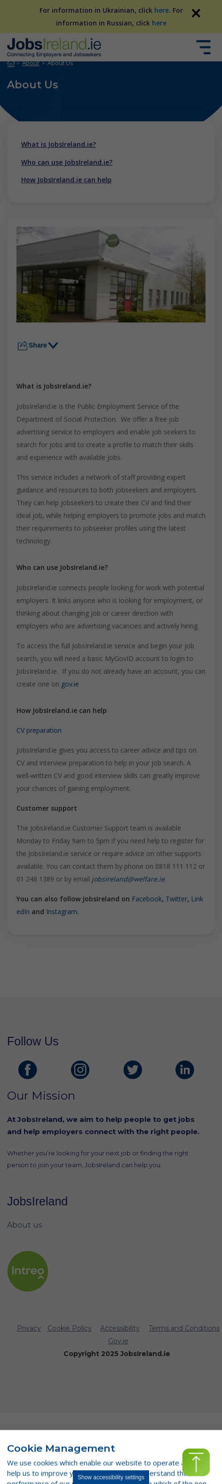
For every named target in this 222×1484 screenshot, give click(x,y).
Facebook (147, 898)
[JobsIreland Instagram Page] (80, 1069)
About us (24, 1225)
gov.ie (70, 683)
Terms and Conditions (184, 1328)
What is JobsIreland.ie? (58, 144)
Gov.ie (118, 1341)
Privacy (29, 1328)
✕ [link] (195, 13)
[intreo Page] (27, 1271)
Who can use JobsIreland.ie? (66, 162)
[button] (196, 1462)
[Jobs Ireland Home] (54, 47)
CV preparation (39, 730)
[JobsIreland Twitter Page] (132, 1069)
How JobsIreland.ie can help (66, 180)
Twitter (176, 898)
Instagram (61, 911)
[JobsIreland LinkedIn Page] (184, 1069)
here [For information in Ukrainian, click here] (161, 10)
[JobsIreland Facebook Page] (27, 1069)
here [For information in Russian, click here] (159, 22)
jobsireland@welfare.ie (128, 878)
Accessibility (120, 1328)
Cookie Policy (70, 1328)
